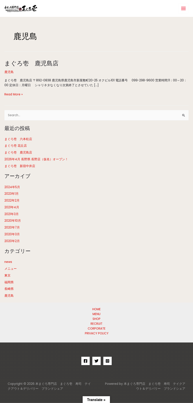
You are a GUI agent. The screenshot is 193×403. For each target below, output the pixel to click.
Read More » (13, 94)
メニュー (10, 269)
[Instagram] (107, 361)
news (8, 262)
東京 (7, 275)
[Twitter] (96, 361)
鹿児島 (9, 72)
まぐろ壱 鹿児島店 (31, 63)
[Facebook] (85, 361)
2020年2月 (12, 241)
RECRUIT (96, 324)
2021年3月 (11, 214)
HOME (96, 309)
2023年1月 (11, 194)
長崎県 (9, 289)
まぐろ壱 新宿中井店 (19, 166)
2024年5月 (12, 187)
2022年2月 (12, 200)
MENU (96, 314)
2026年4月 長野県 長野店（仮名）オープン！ (36, 159)
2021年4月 (11, 207)
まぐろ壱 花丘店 (15, 146)
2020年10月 (12, 221)
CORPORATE (97, 328)
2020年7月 (12, 227)
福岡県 (9, 282)
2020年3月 (12, 234)
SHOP (96, 319)
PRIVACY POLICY (96, 333)
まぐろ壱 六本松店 (18, 139)
